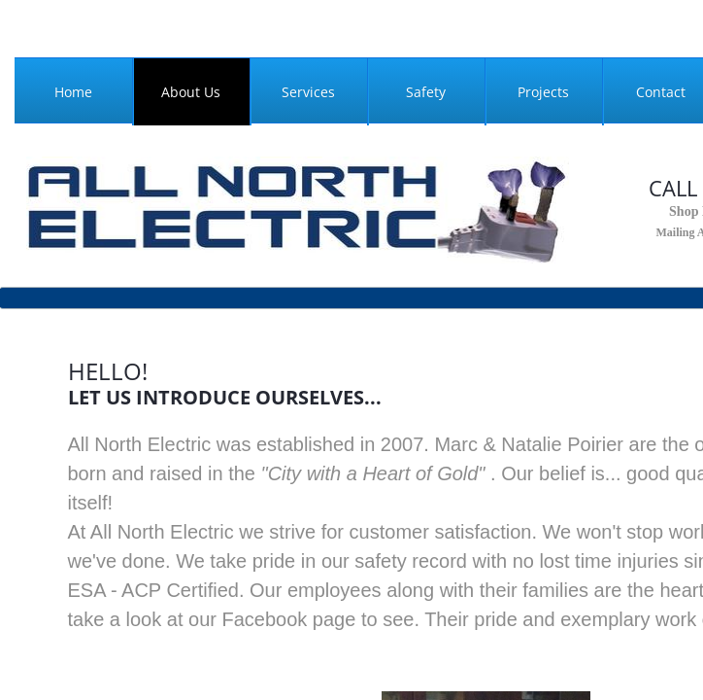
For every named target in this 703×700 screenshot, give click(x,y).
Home (73, 92)
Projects (543, 92)
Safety (426, 92)
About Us (190, 92)
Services (308, 92)
